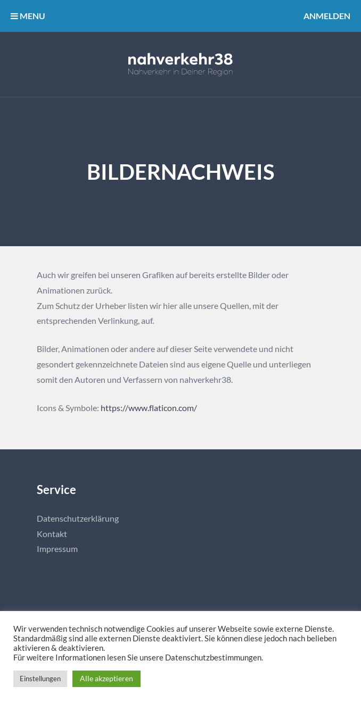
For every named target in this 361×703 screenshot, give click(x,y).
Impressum (57, 548)
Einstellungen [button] (40, 678)
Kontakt (52, 534)
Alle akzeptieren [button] (106, 678)
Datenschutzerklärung (78, 518)
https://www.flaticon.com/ (149, 408)
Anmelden (326, 16)
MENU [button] (28, 16)
